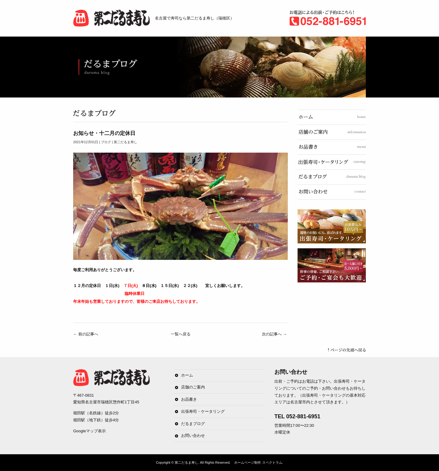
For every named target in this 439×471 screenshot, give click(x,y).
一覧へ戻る (181, 334)
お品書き (189, 399)
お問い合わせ (193, 435)
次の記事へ (274, 334)
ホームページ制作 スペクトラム (258, 462)
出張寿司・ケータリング (203, 411)
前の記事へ (85, 334)
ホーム (187, 375)
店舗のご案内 (193, 387)
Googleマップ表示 (89, 431)
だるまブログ (193, 423)
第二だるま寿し (186, 462)
